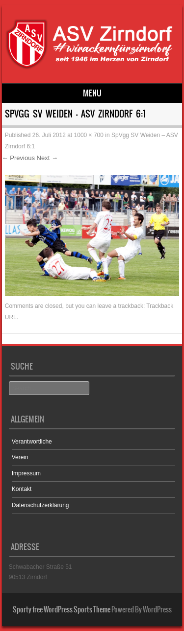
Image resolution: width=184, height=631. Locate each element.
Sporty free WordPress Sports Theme (61, 609)
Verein (20, 457)
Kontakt (22, 489)
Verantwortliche (32, 441)
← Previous (18, 158)
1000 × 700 (89, 135)
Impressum (26, 473)
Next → (47, 158)
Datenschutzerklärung (40, 505)
